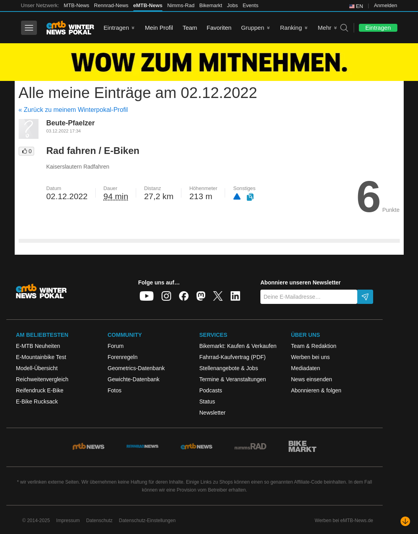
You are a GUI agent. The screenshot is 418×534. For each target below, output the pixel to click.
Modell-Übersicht (37, 368)
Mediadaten (305, 368)
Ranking (291, 27)
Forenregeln (123, 357)
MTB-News (76, 5)
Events (250, 5)
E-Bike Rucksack (37, 401)
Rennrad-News (111, 5)
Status (207, 401)
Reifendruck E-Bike (40, 390)
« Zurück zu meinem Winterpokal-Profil (73, 109)
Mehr (324, 27)
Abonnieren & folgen (316, 390)
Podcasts (210, 390)
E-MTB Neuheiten (38, 346)
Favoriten (219, 27)
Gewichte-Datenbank (134, 379)
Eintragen (116, 27)
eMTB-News (148, 5)
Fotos (114, 390)
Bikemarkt (210, 5)
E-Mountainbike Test (41, 357)
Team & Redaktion (313, 346)
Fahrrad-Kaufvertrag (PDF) (232, 357)
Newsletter (212, 412)
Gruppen (252, 27)
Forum (115, 346)
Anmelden (385, 5)
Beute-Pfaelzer (70, 123)
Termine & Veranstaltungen (232, 379)
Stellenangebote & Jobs (228, 368)
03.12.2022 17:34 (63, 131)
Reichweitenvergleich (42, 379)
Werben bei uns (310, 357)
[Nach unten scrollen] (405, 521)
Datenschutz (99, 520)
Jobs (232, 5)
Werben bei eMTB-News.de (344, 520)
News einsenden (311, 379)
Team (190, 27)
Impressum (68, 520)
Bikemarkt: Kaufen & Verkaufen (238, 346)
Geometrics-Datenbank (136, 368)
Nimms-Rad (181, 5)
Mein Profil (159, 27)
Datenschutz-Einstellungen (147, 520)
